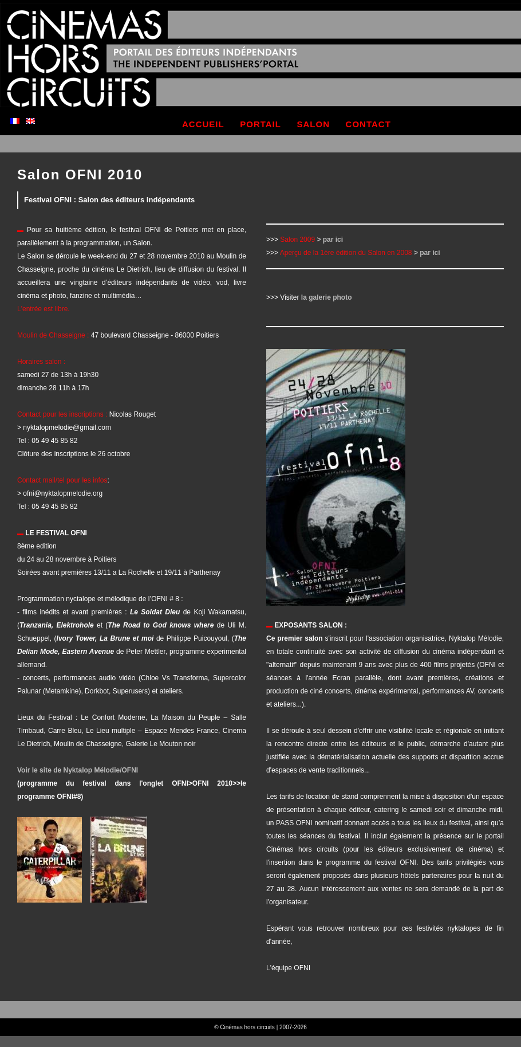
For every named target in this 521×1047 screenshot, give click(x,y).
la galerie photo (326, 297)
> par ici (330, 240)
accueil (203, 124)
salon (313, 124)
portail (260, 124)
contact (368, 124)
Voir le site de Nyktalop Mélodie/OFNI (77, 770)
